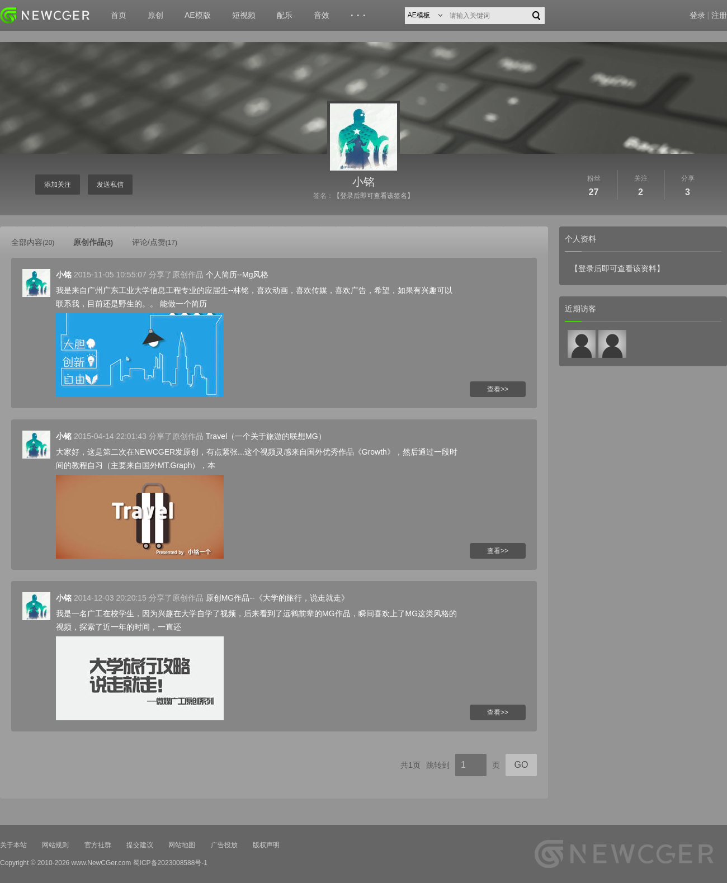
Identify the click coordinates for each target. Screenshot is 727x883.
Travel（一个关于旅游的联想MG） (266, 436)
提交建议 (139, 845)
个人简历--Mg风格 (237, 274)
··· (360, 15)
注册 (719, 15)
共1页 (410, 765)
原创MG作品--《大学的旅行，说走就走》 (277, 597)
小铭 (363, 182)
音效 (321, 15)
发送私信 (110, 184)
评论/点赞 (154, 242)
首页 (118, 15)
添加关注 (57, 184)
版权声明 (266, 845)
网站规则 (55, 845)
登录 (697, 15)
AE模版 (198, 15)
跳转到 (438, 765)
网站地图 (181, 845)
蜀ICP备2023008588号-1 (170, 863)
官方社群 (97, 845)
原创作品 (93, 242)
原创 (155, 15)
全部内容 (32, 242)
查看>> (497, 389)
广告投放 (224, 845)
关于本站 (13, 845)
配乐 (284, 15)
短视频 (244, 15)
